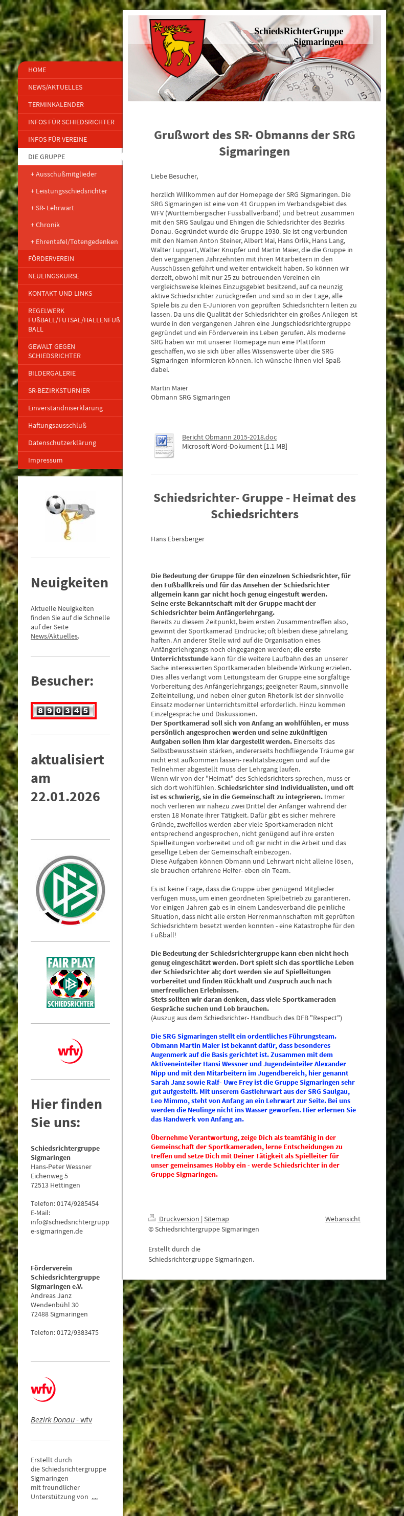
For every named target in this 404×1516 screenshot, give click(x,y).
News (39, 636)
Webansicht (343, 1218)
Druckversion (174, 1218)
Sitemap (216, 1218)
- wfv (61, 1419)
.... (95, 1496)
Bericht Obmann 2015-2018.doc (229, 437)
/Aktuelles (62, 636)
